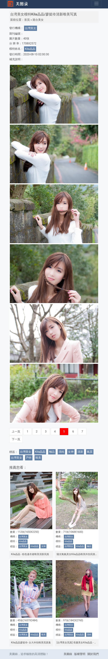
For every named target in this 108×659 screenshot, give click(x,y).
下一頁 (16, 439)
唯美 (38, 457)
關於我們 (93, 654)
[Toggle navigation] (96, 3)
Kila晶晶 (30, 49)
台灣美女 (30, 28)
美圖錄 (68, 654)
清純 (61, 451)
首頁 (27, 19)
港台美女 (38, 19)
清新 (80, 451)
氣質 (90, 451)
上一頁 (16, 431)
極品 (52, 451)
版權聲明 (79, 654)
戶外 (29, 457)
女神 (71, 451)
